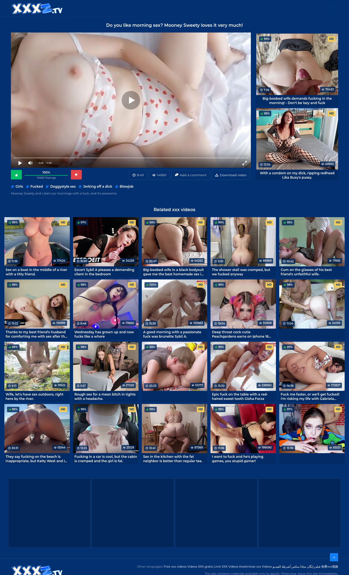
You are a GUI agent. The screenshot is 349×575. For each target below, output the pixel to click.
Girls (19, 186)
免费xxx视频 (329, 566)
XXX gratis (202, 8)
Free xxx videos (175, 566)
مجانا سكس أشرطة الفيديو (289, 566)
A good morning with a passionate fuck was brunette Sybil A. (172, 334)
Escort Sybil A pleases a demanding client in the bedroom (104, 272)
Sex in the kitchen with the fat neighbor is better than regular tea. (172, 459)
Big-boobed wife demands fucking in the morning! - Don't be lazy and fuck (297, 100)
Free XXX (175, 8)
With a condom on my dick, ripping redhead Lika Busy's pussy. (297, 175)
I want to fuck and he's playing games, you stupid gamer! (237, 459)
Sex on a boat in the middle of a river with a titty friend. (36, 272)
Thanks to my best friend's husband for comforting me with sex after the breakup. (36, 334)
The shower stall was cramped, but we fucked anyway (241, 272)
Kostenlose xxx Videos (255, 566)
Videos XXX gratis (200, 566)
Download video (233, 175)
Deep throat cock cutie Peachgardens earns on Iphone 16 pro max (240, 334)
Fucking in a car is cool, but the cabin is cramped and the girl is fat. (105, 459)
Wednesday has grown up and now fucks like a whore (104, 334)
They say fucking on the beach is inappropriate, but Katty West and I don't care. (35, 459)
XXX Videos (147, 8)
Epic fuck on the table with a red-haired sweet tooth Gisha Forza (240, 396)
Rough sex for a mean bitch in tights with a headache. (105, 396)
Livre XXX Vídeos (226, 566)
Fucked (37, 186)
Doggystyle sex (63, 186)
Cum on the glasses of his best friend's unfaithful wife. (306, 272)
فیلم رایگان (314, 566)
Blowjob (126, 186)
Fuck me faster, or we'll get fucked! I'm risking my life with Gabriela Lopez (310, 396)
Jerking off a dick (97, 186)
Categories (116, 8)
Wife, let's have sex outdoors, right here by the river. (35, 396)
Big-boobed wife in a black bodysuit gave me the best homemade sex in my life (173, 272)
